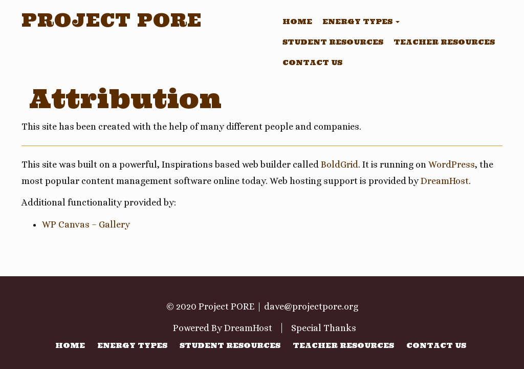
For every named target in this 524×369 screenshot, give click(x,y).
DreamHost (445, 181)
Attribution (125, 98)
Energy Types (361, 21)
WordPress (451, 164)
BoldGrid (339, 164)
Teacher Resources (444, 42)
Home (297, 21)
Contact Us (312, 62)
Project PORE (111, 20)
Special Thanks (323, 328)
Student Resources (332, 42)
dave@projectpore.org (311, 306)
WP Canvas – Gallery (86, 224)
